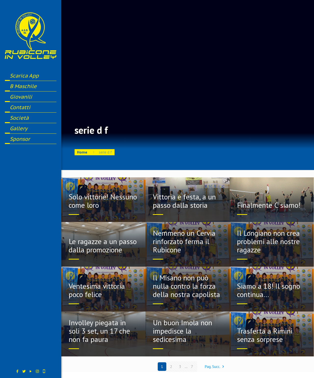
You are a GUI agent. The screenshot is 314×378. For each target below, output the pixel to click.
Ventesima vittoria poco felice (97, 290)
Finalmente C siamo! (268, 205)
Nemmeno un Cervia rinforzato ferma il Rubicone (184, 241)
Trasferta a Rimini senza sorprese (264, 335)
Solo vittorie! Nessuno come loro (103, 201)
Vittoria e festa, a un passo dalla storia (184, 201)
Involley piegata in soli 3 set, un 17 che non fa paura (99, 331)
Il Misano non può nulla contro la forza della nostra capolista (186, 286)
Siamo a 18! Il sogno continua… (268, 290)
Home (82, 152)
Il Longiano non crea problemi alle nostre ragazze (268, 241)
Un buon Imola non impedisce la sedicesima (182, 331)
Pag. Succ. (215, 366)
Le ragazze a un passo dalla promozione (103, 245)
